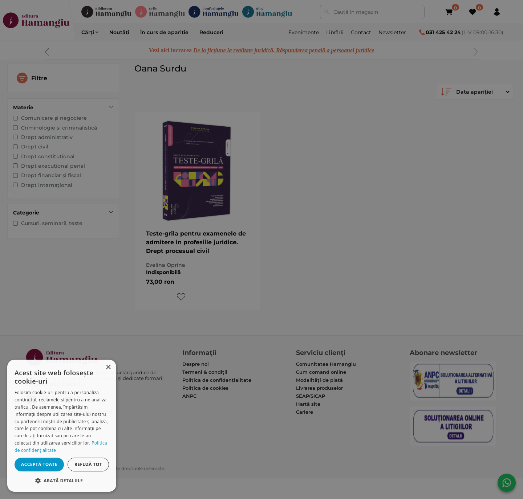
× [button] (108, 367)
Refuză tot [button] (88, 464)
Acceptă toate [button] (39, 464)
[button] (62, 480)
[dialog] (61, 426)
